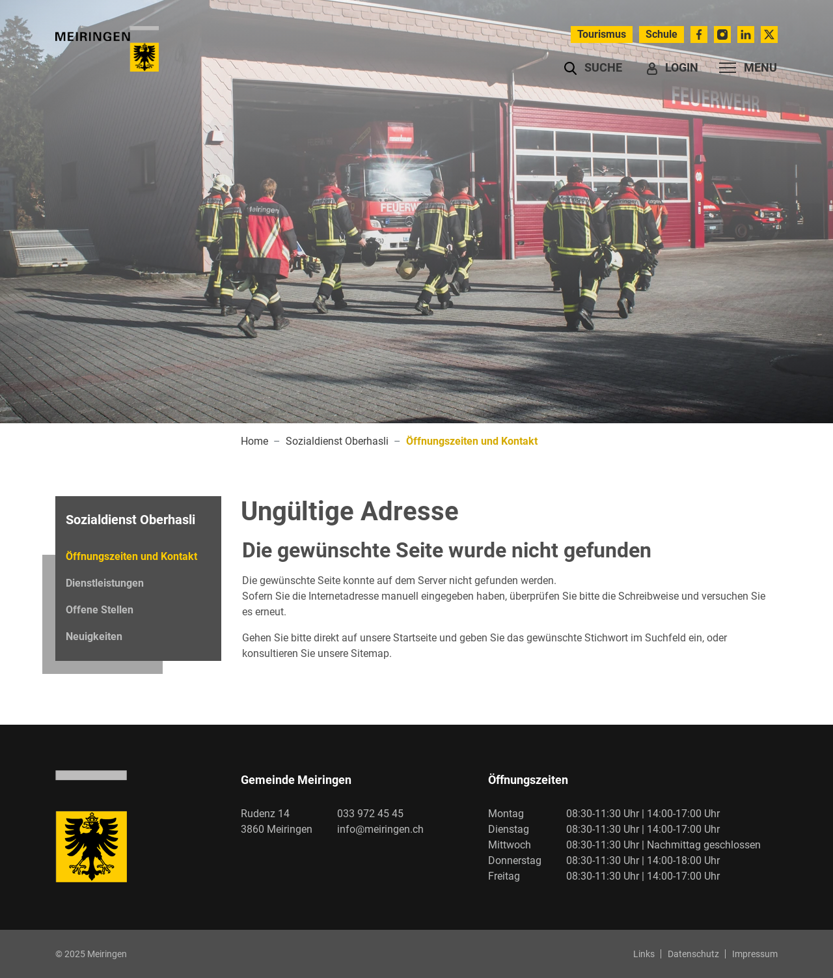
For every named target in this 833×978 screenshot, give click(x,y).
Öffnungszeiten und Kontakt (131, 560)
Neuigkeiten (94, 636)
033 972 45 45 (370, 813)
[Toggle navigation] (744, 67)
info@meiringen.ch (380, 829)
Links (644, 954)
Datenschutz (693, 954)
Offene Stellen (99, 610)
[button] (593, 67)
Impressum (755, 954)
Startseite (415, 638)
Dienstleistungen (105, 583)
